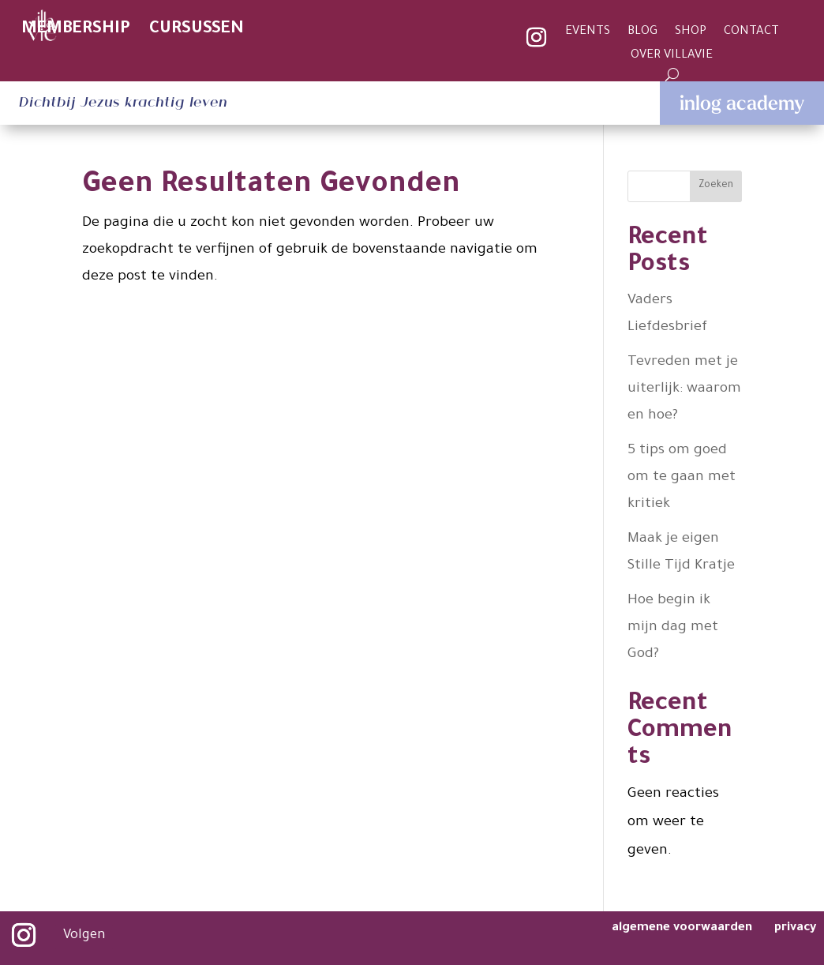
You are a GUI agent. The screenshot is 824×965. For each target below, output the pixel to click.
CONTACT (751, 33)
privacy (795, 928)
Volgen (84, 936)
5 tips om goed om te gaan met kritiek (681, 478)
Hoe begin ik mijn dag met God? (672, 628)
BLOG (642, 33)
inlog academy (742, 102)
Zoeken (716, 185)
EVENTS (587, 33)
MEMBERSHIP (75, 30)
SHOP (690, 33)
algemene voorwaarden (683, 928)
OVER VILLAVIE (672, 56)
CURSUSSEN (196, 30)
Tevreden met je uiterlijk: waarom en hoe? (684, 389)
